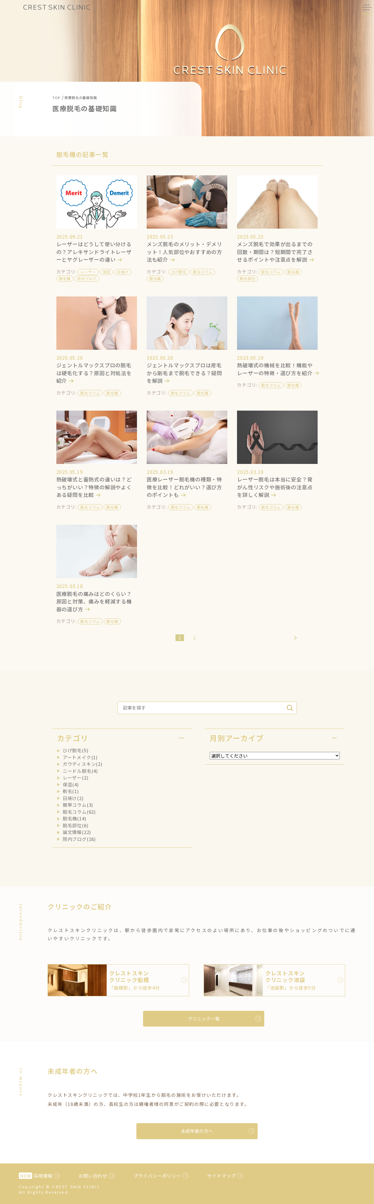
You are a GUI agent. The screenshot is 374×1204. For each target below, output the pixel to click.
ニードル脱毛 (77, 771)
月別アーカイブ (237, 738)
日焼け (123, 271)
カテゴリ (72, 738)
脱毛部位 (247, 278)
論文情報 (72, 832)
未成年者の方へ (197, 1131)
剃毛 (67, 791)
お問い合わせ (92, 1176)
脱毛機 (65, 278)
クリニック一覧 (204, 1018)
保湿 (107, 271)
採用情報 (36, 1176)
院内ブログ (87, 278)
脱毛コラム (202, 271)
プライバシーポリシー (157, 1176)
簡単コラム (75, 805)
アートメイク (77, 757)
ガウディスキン (79, 764)
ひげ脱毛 (178, 271)
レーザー (88, 271)
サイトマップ (221, 1176)
